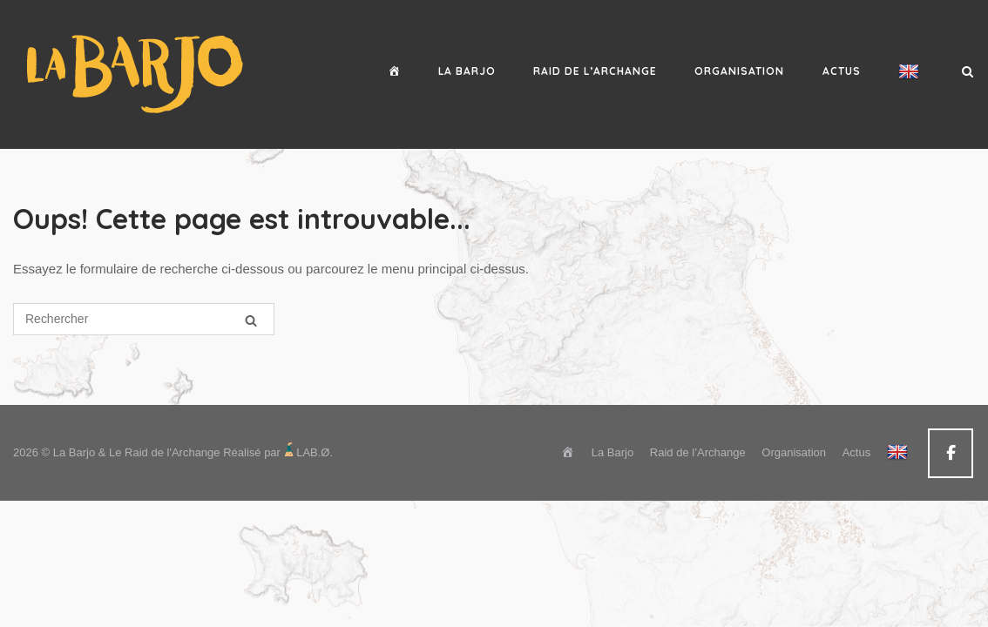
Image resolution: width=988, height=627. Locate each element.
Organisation (739, 71)
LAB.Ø (312, 452)
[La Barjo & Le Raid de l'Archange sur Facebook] (950, 453)
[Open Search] (967, 72)
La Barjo (467, 71)
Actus (841, 71)
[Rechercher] (250, 320)
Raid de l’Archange (595, 71)
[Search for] (143, 319)
